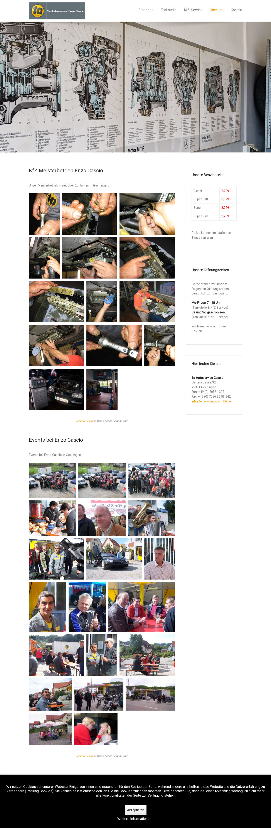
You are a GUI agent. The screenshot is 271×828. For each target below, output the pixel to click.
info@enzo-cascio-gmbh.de (211, 401)
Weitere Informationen (134, 819)
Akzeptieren (135, 810)
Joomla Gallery (84, 421)
